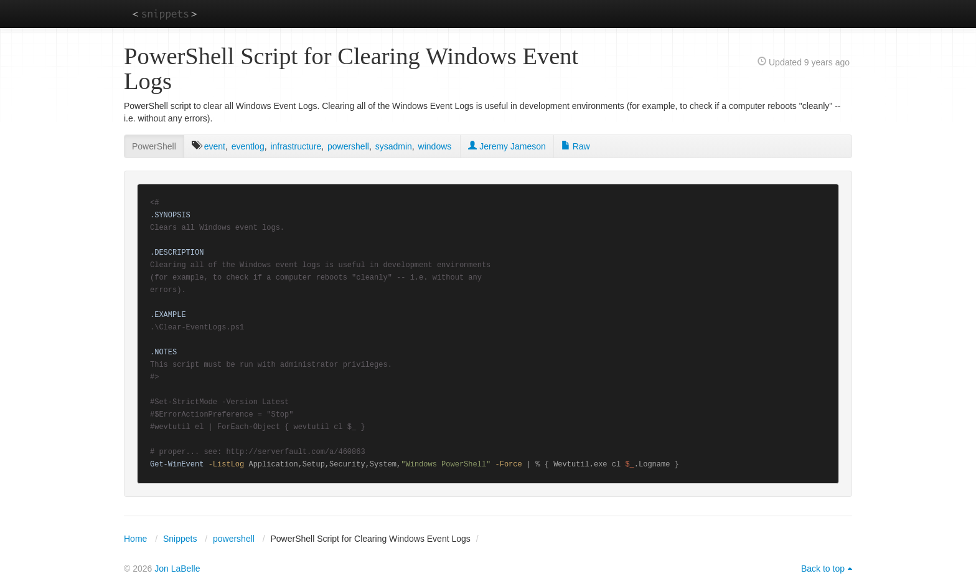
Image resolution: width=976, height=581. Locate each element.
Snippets (180, 539)
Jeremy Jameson (506, 146)
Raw (575, 146)
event (214, 146)
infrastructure (295, 146)
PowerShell (154, 146)
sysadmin (393, 146)
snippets (164, 13)
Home (135, 539)
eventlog (248, 146)
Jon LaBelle (177, 569)
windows (435, 146)
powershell (348, 146)
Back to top (823, 569)
